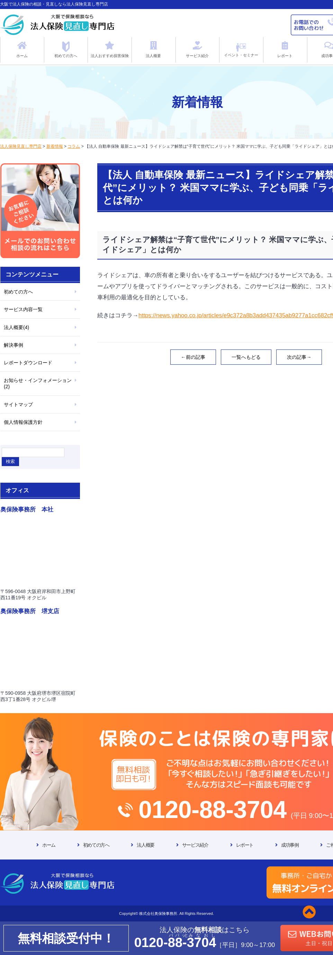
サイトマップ (18, 404)
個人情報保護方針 (23, 422)
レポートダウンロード (28, 362)
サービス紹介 (195, 845)
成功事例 (289, 845)
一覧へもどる (246, 357)
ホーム (48, 845)
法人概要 (145, 845)
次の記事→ (299, 357)
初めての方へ (18, 291)
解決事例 (13, 345)
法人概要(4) (16, 327)
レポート (244, 845)
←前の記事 (193, 357)
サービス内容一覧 (23, 309)
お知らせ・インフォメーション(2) (38, 383)
